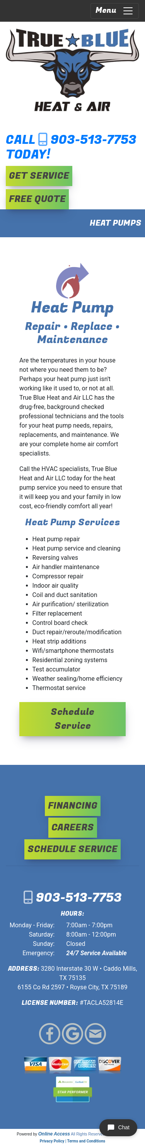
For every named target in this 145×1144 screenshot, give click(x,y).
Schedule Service (72, 719)
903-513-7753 (93, 140)
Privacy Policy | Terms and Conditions (72, 1141)
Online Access (54, 1134)
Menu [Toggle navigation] (115, 11)
